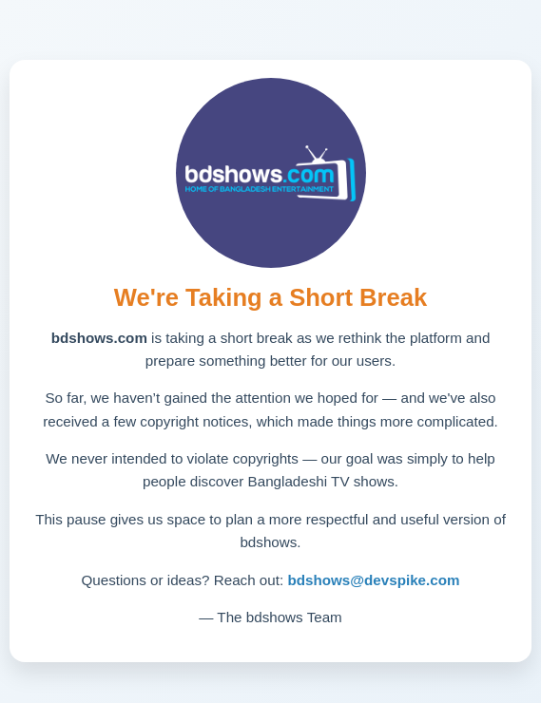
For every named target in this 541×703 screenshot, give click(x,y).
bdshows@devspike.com (373, 580)
